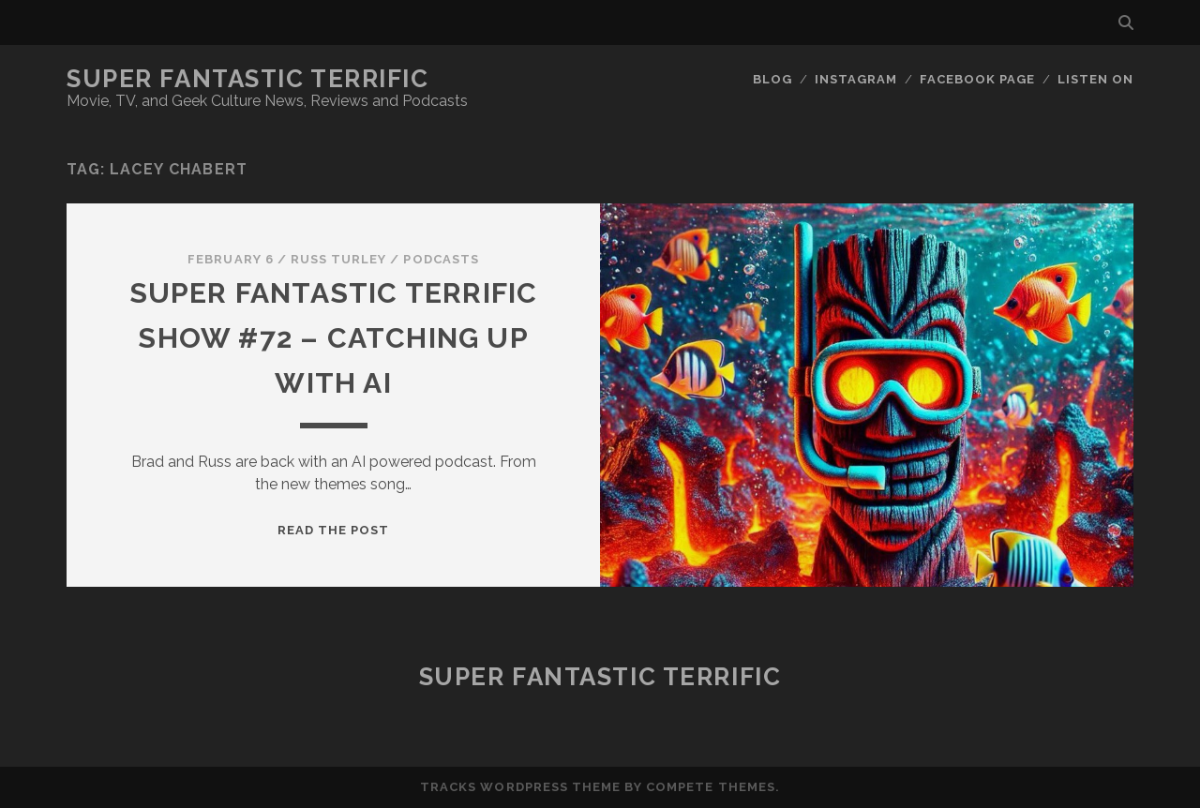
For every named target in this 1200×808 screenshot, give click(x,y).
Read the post (334, 530)
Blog (772, 79)
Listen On (1095, 79)
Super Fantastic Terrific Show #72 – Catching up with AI (333, 338)
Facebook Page (978, 79)
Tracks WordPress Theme (520, 787)
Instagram (856, 79)
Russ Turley (338, 259)
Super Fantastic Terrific (247, 79)
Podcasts (440, 259)
